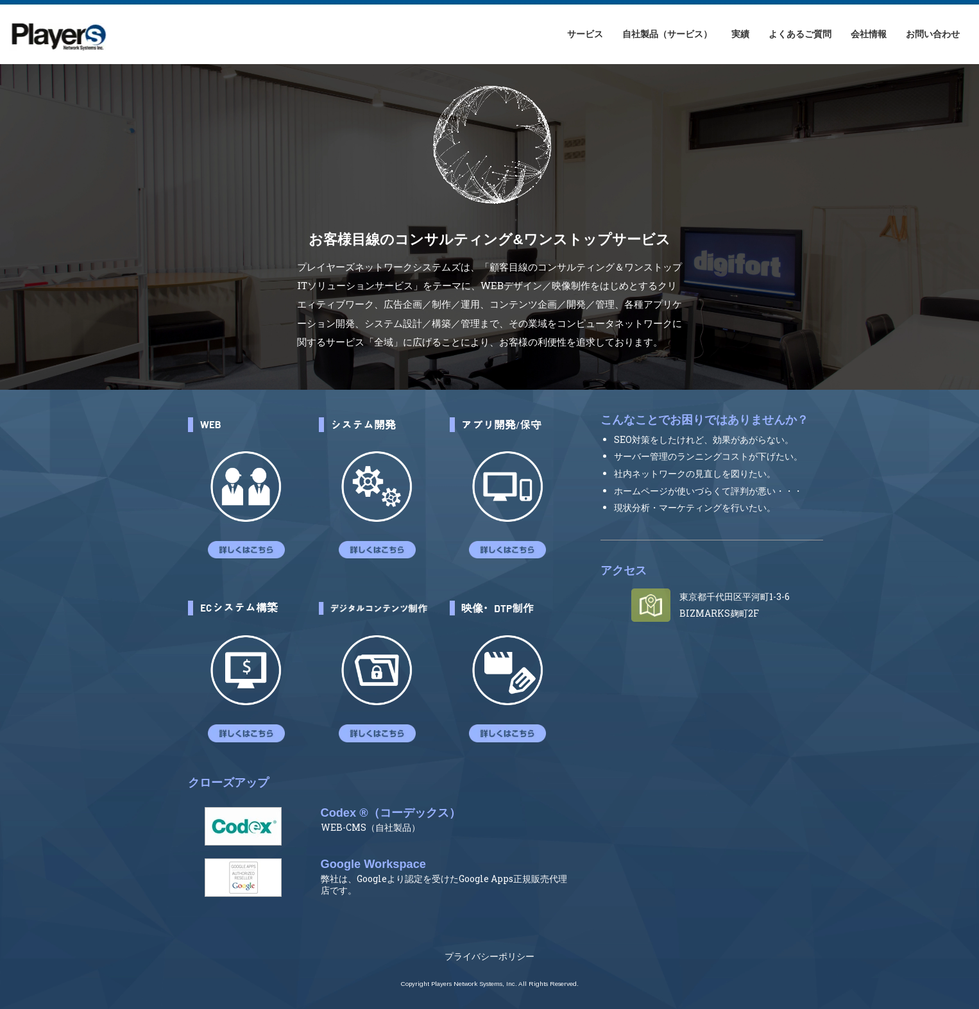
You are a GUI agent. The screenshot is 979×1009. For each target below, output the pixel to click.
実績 (740, 34)
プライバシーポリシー (489, 956)
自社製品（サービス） (667, 34)
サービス (585, 34)
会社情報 (869, 34)
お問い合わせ (933, 34)
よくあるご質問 (800, 34)
